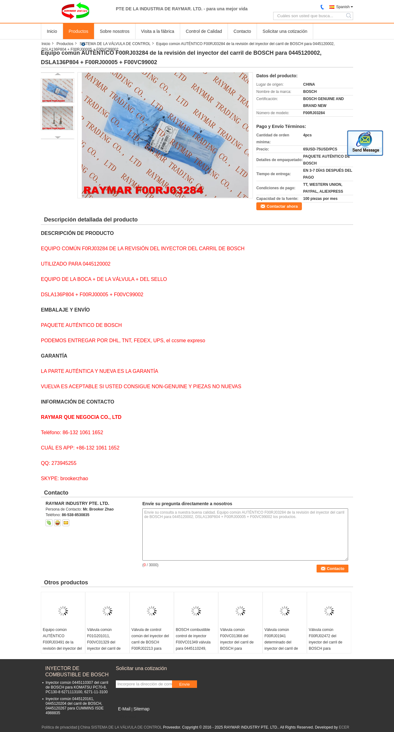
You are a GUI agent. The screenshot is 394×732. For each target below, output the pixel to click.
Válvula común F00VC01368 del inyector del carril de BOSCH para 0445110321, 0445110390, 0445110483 (237, 648)
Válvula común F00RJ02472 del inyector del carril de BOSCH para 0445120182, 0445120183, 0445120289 (325, 648)
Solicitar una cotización (285, 31)
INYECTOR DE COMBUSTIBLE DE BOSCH (77, 671)
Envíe (184, 684)
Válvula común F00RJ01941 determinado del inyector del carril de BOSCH (281, 642)
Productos (78, 31)
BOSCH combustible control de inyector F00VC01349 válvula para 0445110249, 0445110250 (193, 642)
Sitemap (141, 708)
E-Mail (124, 708)
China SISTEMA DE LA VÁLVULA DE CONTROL (121, 727)
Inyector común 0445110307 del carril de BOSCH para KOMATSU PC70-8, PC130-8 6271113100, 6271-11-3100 (77, 687)
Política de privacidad (59, 727)
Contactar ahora (282, 206)
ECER (344, 727)
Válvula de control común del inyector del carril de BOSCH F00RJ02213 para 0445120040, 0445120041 (150, 645)
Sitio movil (126, 716)
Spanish (343, 7)
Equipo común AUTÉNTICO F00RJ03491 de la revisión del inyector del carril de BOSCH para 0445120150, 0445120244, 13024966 (62, 648)
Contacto (242, 31)
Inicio (52, 31)
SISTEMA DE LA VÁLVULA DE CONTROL (115, 44)
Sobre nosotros (115, 31)
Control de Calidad (204, 31)
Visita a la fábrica (157, 31)
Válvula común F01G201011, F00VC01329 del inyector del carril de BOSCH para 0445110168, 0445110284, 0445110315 (104, 652)
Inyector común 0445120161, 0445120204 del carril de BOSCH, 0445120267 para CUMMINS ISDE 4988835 (75, 706)
